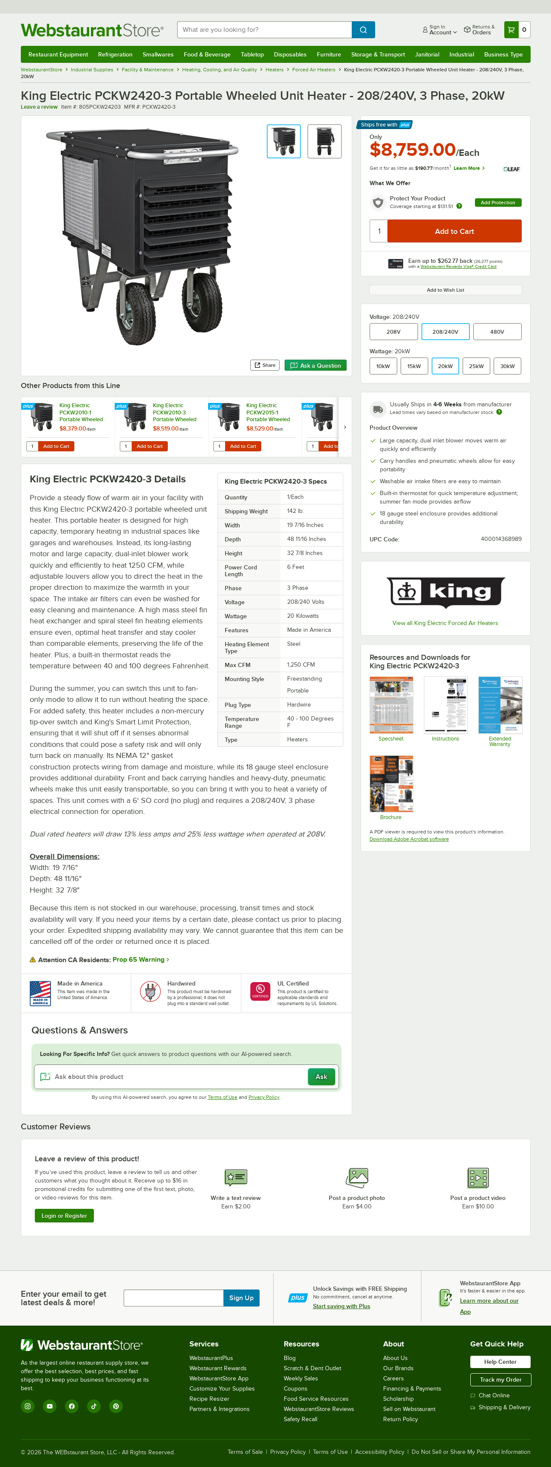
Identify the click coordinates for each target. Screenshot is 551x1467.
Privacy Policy (264, 1097)
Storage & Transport (378, 54)
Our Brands (398, 1368)
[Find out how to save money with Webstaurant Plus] (29, 407)
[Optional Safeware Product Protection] (499, 711)
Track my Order (501, 1379)
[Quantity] (379, 231)
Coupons (296, 1388)
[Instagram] (27, 1406)
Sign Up (241, 1298)
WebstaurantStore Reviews (319, 1409)
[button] (284, 141)
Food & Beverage (207, 54)
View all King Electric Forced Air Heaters (445, 623)
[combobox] (264, 29)
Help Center (500, 1361)
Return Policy (400, 1419)
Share (265, 365)
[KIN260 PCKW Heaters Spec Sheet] (391, 711)
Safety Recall (300, 1419)
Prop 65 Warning (138, 959)
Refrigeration (115, 54)
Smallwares (158, 54)
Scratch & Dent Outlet (312, 1368)
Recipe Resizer (209, 1399)
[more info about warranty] (459, 207)
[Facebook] (72, 1406)
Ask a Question (315, 365)
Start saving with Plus (341, 1306)
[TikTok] (94, 1406)
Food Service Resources (316, 1399)
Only (376, 136)
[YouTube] (50, 1406)
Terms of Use (222, 1097)
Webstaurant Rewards (218, 1368)
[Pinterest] (116, 1406)
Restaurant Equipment (58, 54)
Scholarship (398, 1399)
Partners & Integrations (219, 1409)
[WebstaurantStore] (91, 1345)
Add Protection (498, 203)
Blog (290, 1358)
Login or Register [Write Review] (64, 1215)
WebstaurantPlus (211, 1358)
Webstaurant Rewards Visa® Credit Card (459, 266)
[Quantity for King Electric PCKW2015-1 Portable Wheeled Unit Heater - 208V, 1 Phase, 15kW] (219, 446)
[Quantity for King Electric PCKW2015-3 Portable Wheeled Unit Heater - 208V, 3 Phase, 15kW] (313, 446)
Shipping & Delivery (500, 1407)
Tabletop (252, 54)
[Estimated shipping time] (499, 412)
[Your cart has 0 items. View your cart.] (517, 29)
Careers (393, 1378)
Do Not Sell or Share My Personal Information (471, 1452)
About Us (395, 1358)
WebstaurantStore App (219, 1378)
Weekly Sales (301, 1378)
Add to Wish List (445, 290)
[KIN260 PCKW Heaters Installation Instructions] (445, 711)
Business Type (503, 54)
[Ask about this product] (186, 1077)
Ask (321, 1077)
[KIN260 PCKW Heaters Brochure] (391, 787)
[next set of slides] (345, 427)
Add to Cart (56, 446)
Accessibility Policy (379, 1452)
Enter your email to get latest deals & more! (63, 1298)
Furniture (329, 54)
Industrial (461, 54)
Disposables (290, 54)
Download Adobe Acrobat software (409, 839)
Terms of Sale (245, 1452)
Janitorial (427, 54)
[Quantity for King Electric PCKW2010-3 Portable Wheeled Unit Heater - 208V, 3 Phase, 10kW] (126, 446)
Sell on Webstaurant (409, 1409)
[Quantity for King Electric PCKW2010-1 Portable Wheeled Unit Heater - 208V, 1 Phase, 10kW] (32, 446)
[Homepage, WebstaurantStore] (92, 30)
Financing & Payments (412, 1388)
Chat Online (490, 1395)
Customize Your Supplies (222, 1388)
